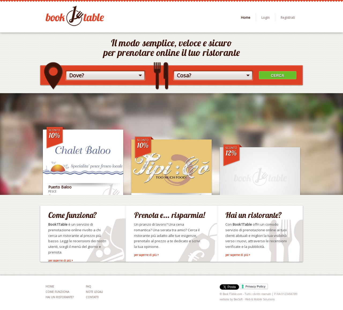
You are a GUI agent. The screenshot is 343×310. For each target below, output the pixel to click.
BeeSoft (238, 299)
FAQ (88, 286)
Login (265, 17)
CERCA (277, 75)
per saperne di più (59, 260)
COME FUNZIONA (57, 292)
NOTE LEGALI (94, 292)
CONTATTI (92, 297)
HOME (50, 286)
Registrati (288, 17)
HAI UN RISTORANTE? (60, 297)
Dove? (76, 75)
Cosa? (184, 75)
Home (245, 17)
